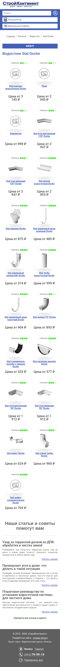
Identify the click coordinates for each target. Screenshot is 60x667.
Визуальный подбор (18, 26)
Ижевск (28, 649)
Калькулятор (14, 19)
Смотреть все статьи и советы (30, 618)
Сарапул (39, 649)
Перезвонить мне (33, 660)
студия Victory (40, 638)
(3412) (34, 654)
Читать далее (49, 559)
